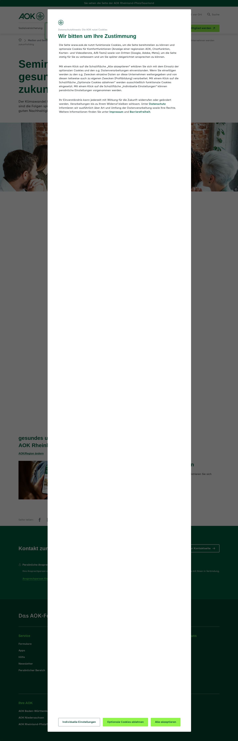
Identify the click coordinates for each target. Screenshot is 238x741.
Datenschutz (157, 104)
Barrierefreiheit (140, 112)
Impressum (116, 112)
